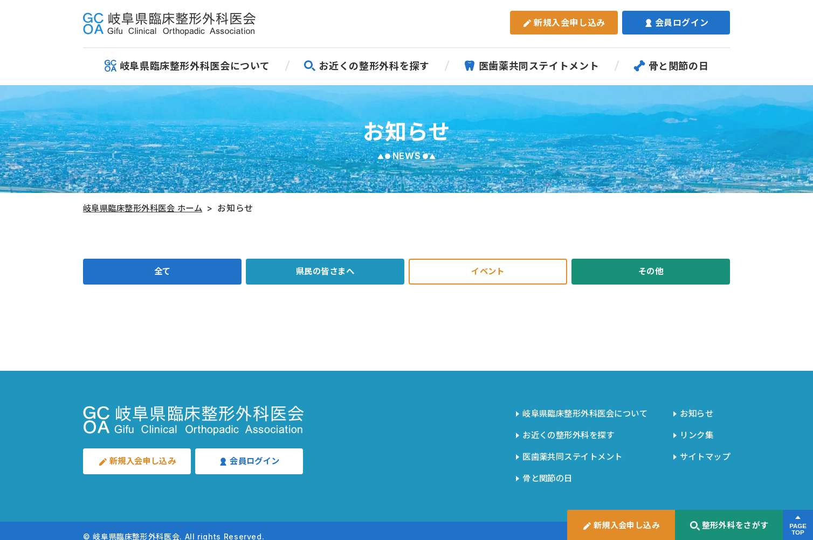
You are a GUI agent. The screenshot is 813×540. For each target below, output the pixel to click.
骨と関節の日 (671, 66)
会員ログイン (676, 22)
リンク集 (694, 430)
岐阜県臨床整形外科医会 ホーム (147, 208)
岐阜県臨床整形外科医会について (187, 66)
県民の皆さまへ (325, 272)
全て (162, 272)
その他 (650, 272)
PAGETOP (798, 529)
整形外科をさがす (728, 525)
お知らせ (694, 412)
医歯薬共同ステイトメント (532, 66)
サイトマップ (703, 449)
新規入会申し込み (563, 22)
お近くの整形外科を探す (366, 66)
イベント (488, 272)
